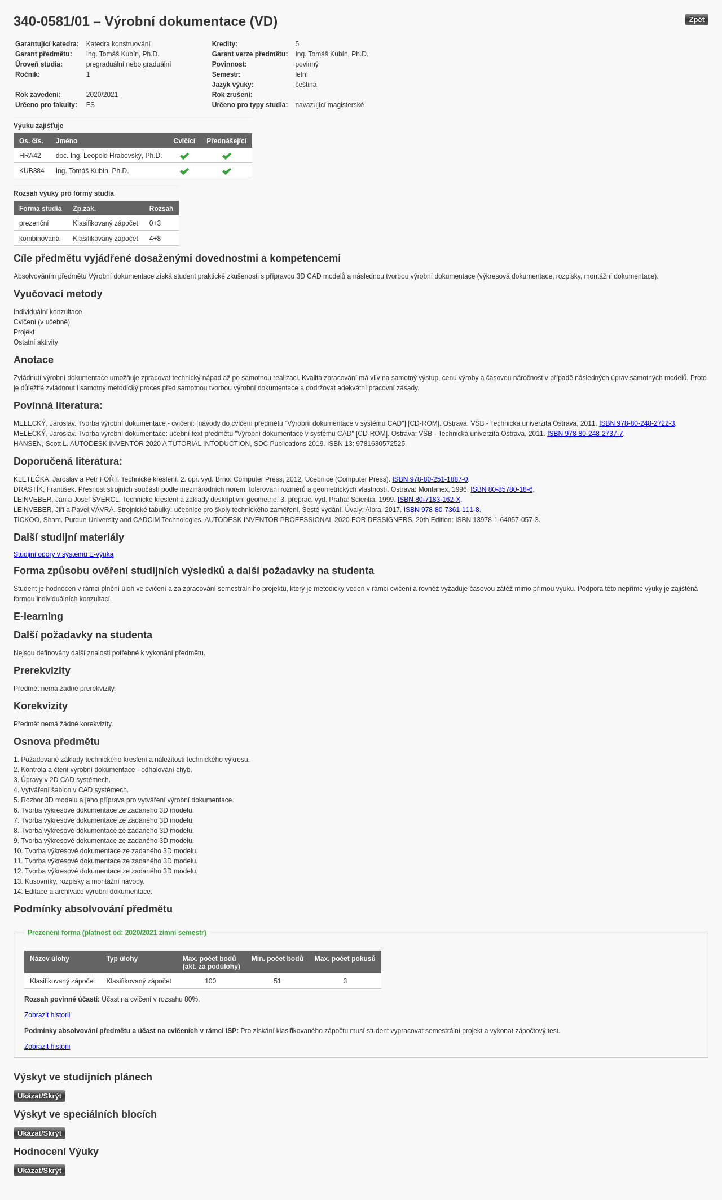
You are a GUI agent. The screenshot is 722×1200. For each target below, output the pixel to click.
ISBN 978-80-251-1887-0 (430, 479)
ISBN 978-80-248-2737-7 (585, 434)
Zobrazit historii (47, 1015)
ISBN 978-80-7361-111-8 (441, 510)
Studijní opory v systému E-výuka (63, 554)
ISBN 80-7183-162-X (429, 500)
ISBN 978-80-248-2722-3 (637, 423)
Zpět (697, 19)
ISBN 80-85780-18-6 (501, 489)
